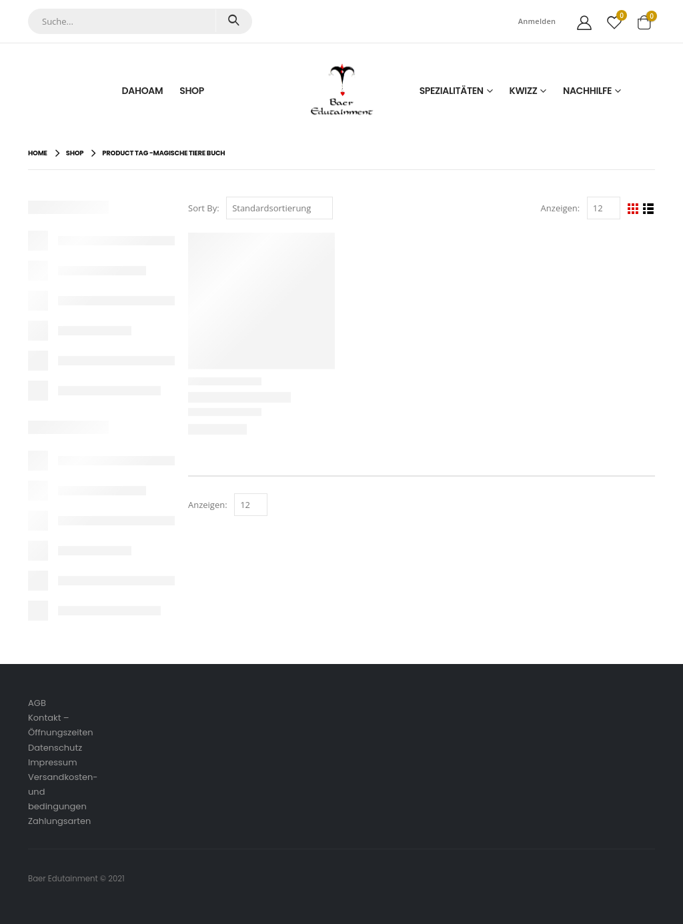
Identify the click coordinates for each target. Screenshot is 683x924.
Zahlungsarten (59, 821)
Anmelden (537, 21)
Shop (191, 90)
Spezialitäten (452, 90)
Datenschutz (55, 747)
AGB (37, 703)
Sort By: (203, 208)
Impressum (52, 762)
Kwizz (523, 90)
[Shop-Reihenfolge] (279, 208)
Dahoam (142, 90)
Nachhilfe (587, 90)
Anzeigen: (560, 208)
